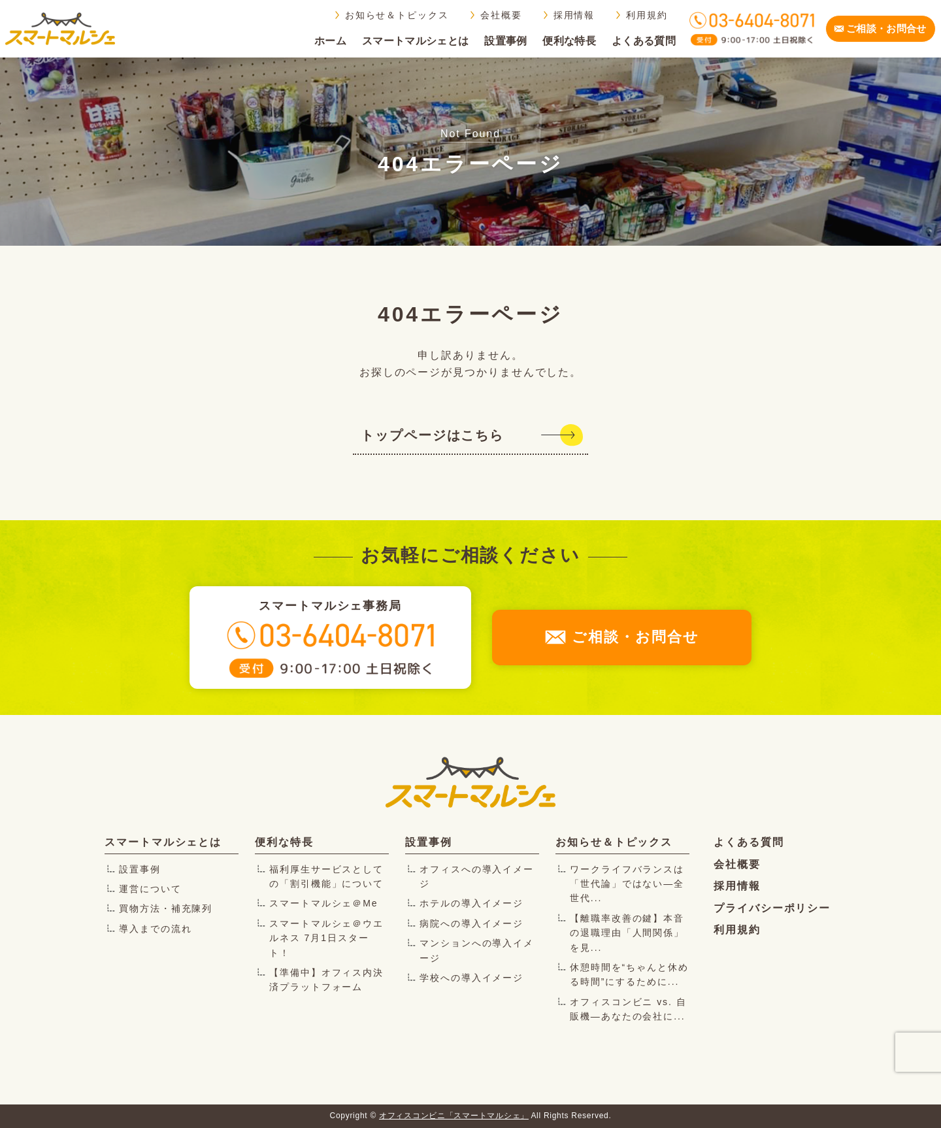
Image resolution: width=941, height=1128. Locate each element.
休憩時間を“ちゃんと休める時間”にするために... (629, 974)
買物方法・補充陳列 (165, 908)
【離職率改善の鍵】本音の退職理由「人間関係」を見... (627, 933)
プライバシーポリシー (772, 908)
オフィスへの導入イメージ (477, 876)
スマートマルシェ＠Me (323, 903)
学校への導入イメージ (471, 977)
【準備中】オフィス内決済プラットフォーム (326, 979)
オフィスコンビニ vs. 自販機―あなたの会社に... (628, 1009)
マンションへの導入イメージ (477, 950)
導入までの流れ (155, 928)
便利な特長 (569, 40)
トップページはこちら (432, 435)
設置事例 (505, 40)
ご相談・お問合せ (886, 28)
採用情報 (574, 15)
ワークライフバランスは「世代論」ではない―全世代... (627, 884)
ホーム (330, 40)
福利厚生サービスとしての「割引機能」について (326, 876)
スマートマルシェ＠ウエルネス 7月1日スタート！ (326, 938)
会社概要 (501, 15)
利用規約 (647, 15)
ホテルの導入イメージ (471, 903)
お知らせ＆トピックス (397, 15)
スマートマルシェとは (415, 40)
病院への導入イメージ (471, 923)
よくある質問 (644, 40)
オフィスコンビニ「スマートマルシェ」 (454, 1115)
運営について (150, 889)
